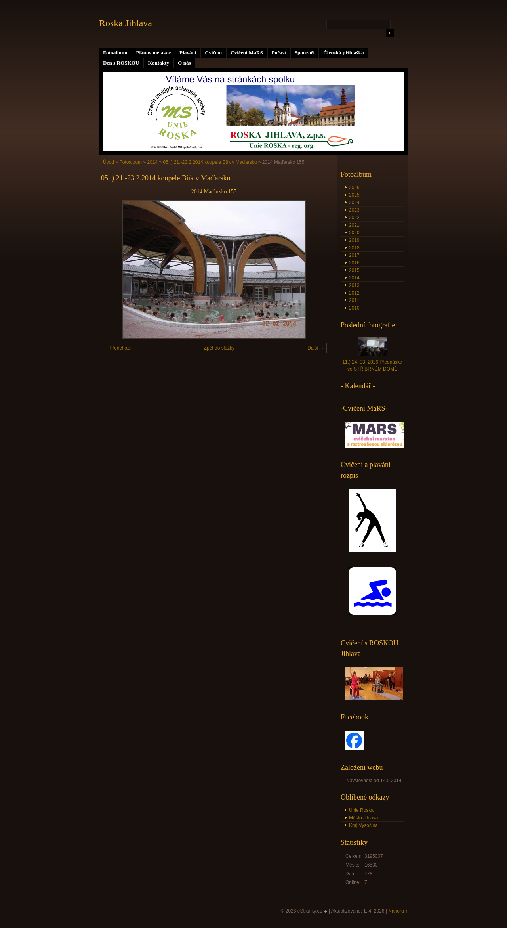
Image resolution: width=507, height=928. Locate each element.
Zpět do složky (219, 348)
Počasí (279, 52)
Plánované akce (153, 52)
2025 (354, 195)
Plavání (187, 52)
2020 (354, 232)
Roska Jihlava (125, 23)
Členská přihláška (343, 52)
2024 (354, 202)
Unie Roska (361, 810)
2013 (354, 285)
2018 (354, 248)
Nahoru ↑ (398, 911)
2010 (354, 308)
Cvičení (213, 52)
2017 (354, 255)
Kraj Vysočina (363, 825)
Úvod (108, 162)
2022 (354, 217)
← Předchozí (117, 348)
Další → (315, 348)
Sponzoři (305, 52)
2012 (354, 293)
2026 (354, 187)
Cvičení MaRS (247, 52)
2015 (354, 270)
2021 (354, 225)
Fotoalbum (115, 52)
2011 (354, 300)
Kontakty (159, 63)
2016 (354, 263)
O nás (184, 63)
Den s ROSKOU (121, 63)
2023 (354, 210)
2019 (354, 240)
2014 (152, 162)
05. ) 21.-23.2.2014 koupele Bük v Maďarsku (210, 162)
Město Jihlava (363, 818)
